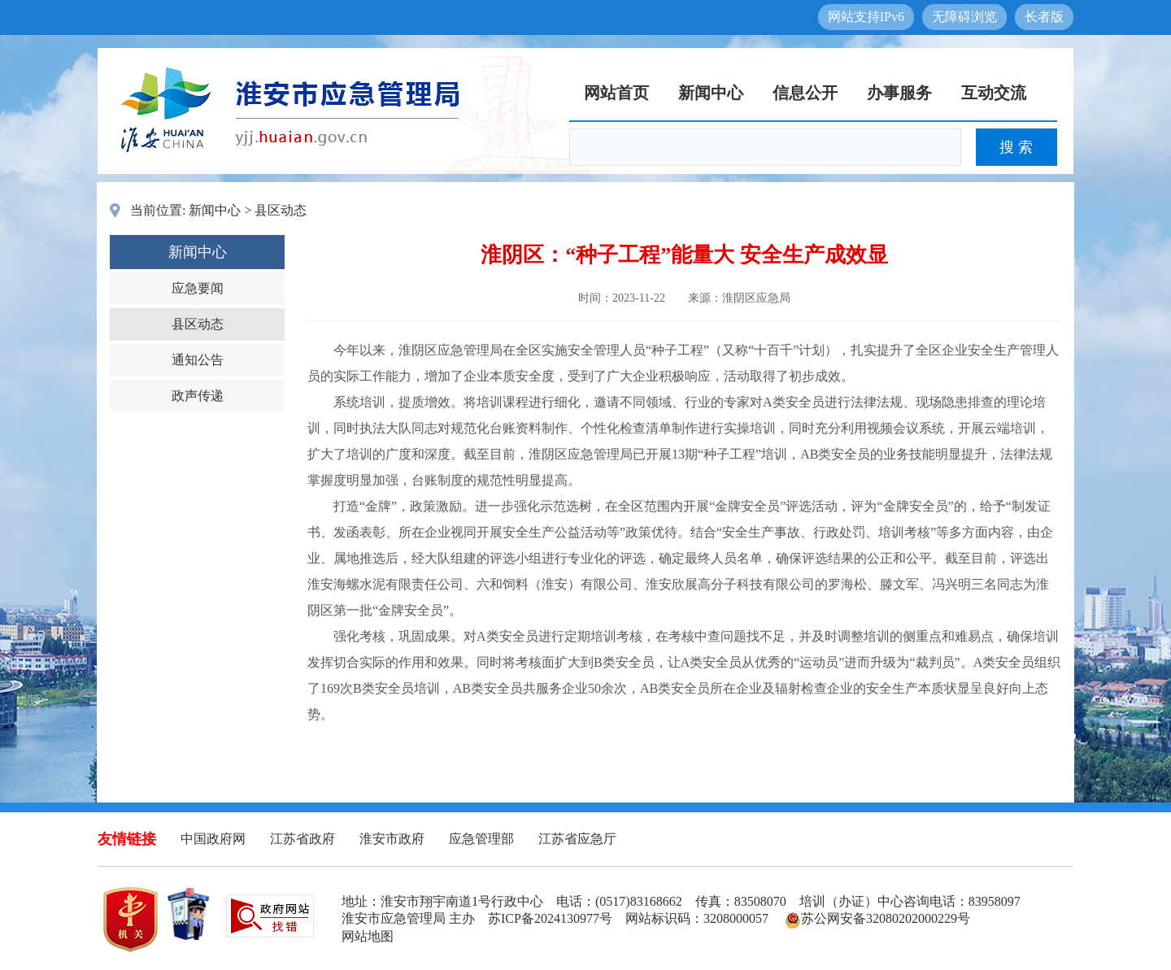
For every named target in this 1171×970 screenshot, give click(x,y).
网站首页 (616, 93)
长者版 (1044, 17)
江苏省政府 (302, 839)
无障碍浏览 (964, 17)
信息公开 (805, 93)
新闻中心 (710, 93)
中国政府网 (213, 839)
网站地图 (368, 936)
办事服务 (899, 93)
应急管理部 (481, 839)
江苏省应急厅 (577, 839)
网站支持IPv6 (866, 17)
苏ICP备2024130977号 (550, 918)
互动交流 (993, 93)
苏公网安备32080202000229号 (877, 918)
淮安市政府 (391, 839)
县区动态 (281, 210)
